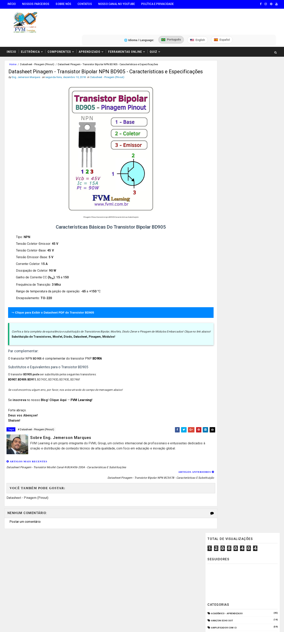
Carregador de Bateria (225, 179)
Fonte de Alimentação (224, 257)
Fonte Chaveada (221, 250)
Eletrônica (30, 32)
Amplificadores (221, 150)
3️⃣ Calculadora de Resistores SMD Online (35, 578)
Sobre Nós (63, 4)
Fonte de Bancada (222, 264)
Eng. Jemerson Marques (84, 625)
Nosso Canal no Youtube (116, 4)
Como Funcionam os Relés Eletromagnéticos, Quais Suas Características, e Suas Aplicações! (246, 369)
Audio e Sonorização (224, 164)
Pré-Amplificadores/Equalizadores (233, 307)
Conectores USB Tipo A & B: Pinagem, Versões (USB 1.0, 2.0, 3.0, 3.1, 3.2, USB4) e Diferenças (251, 386)
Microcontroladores (224, 286)
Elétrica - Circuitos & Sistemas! (231, 221)
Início (11, 4)
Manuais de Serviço (223, 279)
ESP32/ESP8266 (220, 243)
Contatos (84, 4)
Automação (218, 171)
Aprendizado (89, 32)
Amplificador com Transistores (231, 143)
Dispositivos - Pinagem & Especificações (236, 214)
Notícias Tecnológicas (225, 293)
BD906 (97, 351)
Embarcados (219, 229)
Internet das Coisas (223, 271)
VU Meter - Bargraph (224, 315)
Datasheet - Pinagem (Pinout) (37, 45)
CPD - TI (216, 200)
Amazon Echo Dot (222, 129)
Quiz (153, 32)
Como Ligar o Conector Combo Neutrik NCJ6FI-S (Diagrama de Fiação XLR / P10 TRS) (251, 353)
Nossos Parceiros (35, 4)
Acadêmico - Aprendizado (227, 122)
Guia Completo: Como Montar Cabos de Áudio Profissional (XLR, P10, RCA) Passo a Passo (251, 336)
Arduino (216, 157)
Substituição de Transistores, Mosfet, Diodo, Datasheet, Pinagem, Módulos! (63, 329)
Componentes (59, 32)
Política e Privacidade (157, 4)
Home (12, 45)
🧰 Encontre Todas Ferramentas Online (32, 548)
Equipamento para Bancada (228, 236)
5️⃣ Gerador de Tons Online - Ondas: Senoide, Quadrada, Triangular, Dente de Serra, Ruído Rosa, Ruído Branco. (39, 601)
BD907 (12, 372)
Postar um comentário (24, 509)
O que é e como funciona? (227, 300)
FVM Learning (81, 393)
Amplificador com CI (224, 136)
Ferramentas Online (125, 32)
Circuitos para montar (225, 186)
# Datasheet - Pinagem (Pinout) (35, 423)
